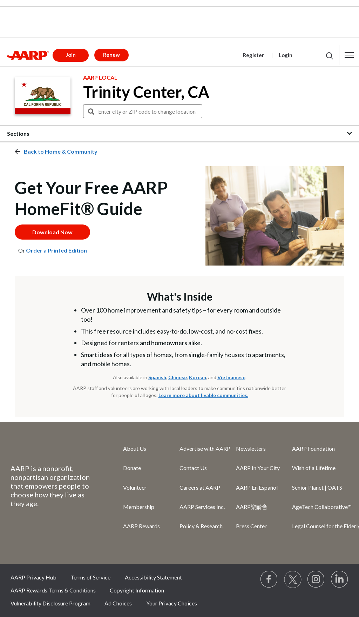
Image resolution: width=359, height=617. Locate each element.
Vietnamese (231, 377)
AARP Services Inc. (202, 506)
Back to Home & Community (60, 151)
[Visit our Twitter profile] (293, 579)
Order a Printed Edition (56, 250)
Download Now (52, 232)
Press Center (251, 526)
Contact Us (193, 467)
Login (285, 55)
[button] (349, 55)
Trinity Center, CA (146, 91)
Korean (197, 377)
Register (253, 55)
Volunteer (135, 487)
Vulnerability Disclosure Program (50, 603)
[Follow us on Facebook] (269, 579)
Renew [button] (111, 55)
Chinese (177, 377)
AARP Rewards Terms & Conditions (53, 590)
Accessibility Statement (153, 577)
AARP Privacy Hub (33, 577)
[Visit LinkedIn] (339, 579)
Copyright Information (137, 590)
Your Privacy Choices (171, 603)
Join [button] (71, 55)
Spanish (157, 377)
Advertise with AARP (205, 448)
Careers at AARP (200, 487)
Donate (132, 467)
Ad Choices (118, 603)
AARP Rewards (141, 526)
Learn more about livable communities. (203, 395)
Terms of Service (90, 577)
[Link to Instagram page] (316, 579)
